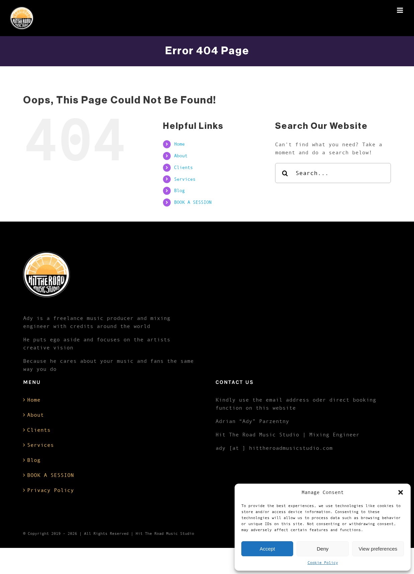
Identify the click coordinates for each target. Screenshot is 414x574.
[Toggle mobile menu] (400, 10)
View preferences (378, 549)
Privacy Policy (50, 490)
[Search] (285, 173)
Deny (322, 549)
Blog (179, 190)
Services (184, 179)
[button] (400, 492)
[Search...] (333, 173)
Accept (267, 549)
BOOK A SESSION (193, 202)
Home (179, 144)
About (180, 155)
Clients (183, 167)
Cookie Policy (323, 562)
